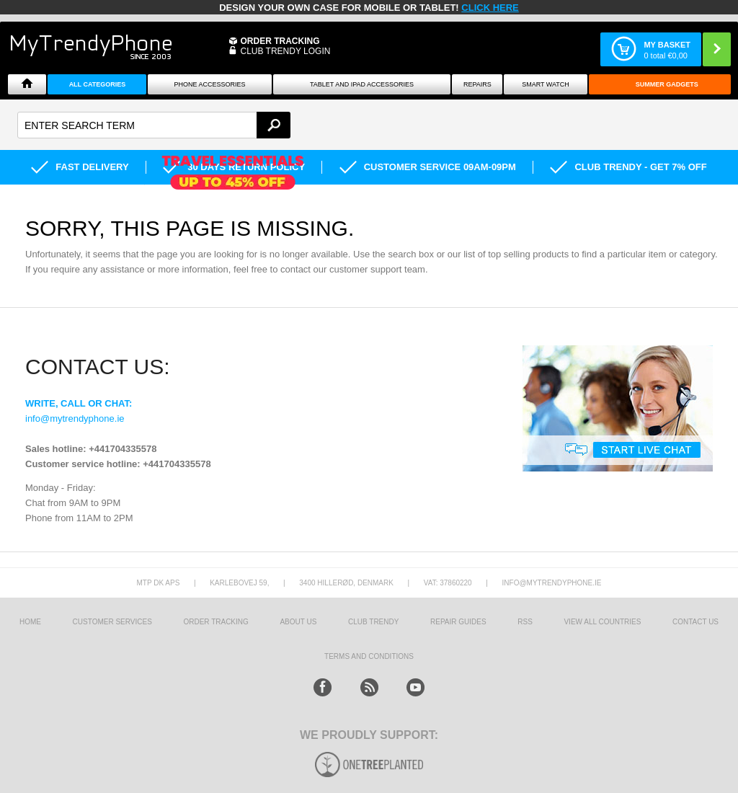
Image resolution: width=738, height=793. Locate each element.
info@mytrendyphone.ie (75, 418)
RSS (525, 622)
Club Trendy (373, 622)
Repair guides (458, 622)
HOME (30, 622)
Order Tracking (279, 41)
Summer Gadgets (667, 84)
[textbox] (153, 125)
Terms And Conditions (369, 656)
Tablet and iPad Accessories (362, 84)
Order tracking (215, 622)
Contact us (695, 622)
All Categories (97, 84)
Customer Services (112, 622)
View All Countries (602, 622)
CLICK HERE (489, 7)
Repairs (477, 84)
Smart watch (545, 84)
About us (298, 622)
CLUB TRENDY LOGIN (285, 51)
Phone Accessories (210, 84)
